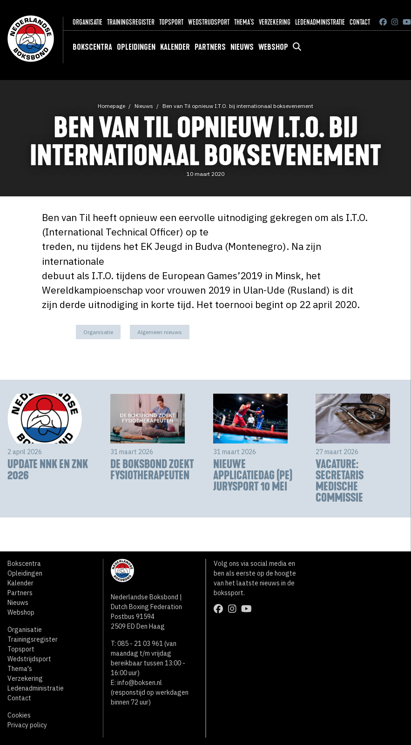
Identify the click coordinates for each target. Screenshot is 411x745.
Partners (210, 47)
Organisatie (87, 22)
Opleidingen (136, 47)
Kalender (175, 47)
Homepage (111, 105)
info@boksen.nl (139, 682)
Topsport (171, 22)
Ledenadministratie (320, 22)
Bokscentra (92, 47)
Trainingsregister (131, 22)
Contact (360, 22)
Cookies (19, 715)
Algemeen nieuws (159, 332)
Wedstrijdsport (208, 22)
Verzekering (274, 22)
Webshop (273, 47)
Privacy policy (27, 725)
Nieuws (242, 47)
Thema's (244, 22)
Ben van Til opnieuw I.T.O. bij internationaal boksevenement (237, 105)
